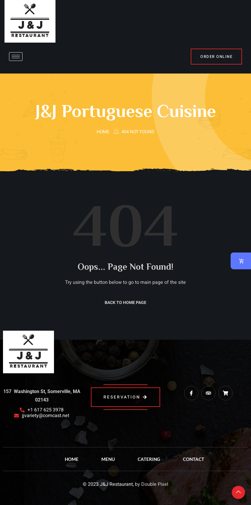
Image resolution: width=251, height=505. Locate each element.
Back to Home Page (125, 302)
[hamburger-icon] (15, 56)
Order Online (216, 56)
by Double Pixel (151, 484)
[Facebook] (191, 393)
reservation (125, 397)
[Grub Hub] (225, 393)
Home (103, 131)
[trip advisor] (208, 393)
